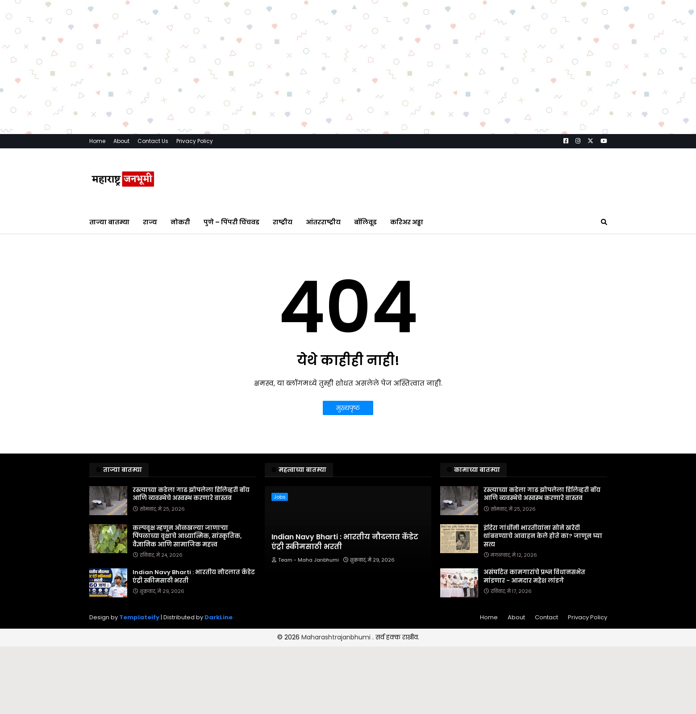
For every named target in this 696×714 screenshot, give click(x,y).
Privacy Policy (194, 141)
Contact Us (153, 141)
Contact (546, 617)
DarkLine (218, 617)
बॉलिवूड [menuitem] (365, 222)
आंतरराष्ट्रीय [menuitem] (323, 222)
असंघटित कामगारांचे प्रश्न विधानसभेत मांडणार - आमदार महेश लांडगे (534, 576)
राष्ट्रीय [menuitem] (282, 222)
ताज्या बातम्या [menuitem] (109, 222)
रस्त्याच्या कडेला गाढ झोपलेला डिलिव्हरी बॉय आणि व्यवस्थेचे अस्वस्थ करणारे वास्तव (191, 494)
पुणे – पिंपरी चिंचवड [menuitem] (231, 222)
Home (97, 141)
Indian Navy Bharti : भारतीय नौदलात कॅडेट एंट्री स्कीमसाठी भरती (194, 576)
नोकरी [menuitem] (180, 222)
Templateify (139, 617)
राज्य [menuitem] (150, 222)
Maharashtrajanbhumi (336, 637)
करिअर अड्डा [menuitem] (406, 222)
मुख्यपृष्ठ (348, 407)
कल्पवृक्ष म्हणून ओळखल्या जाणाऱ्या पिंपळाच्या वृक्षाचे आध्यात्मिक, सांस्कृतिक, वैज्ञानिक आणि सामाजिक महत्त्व (187, 536)
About (121, 141)
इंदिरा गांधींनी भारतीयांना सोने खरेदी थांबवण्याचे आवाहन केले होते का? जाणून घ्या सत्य (542, 536)
